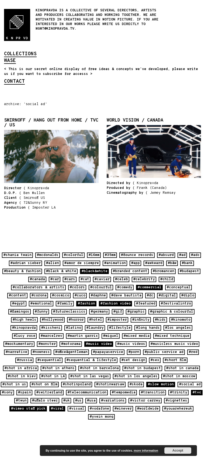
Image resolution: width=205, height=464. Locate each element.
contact (14, 82)
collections (20, 54)
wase (10, 61)
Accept (177, 450)
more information (146, 450)
